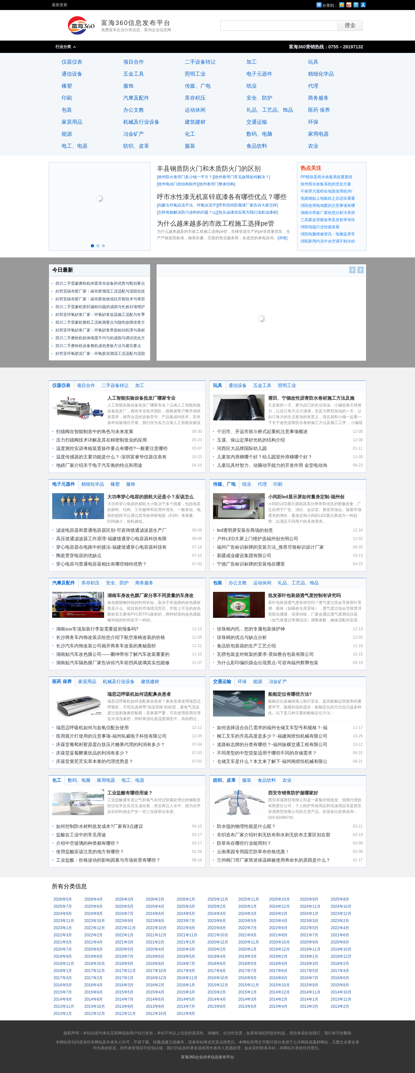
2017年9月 (186, 970)
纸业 (251, 86)
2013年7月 (186, 1006)
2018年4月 (278, 963)
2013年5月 (247, 1006)
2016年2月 (155, 985)
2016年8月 (278, 978)
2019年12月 (279, 949)
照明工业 (195, 74)
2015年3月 (186, 992)
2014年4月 (217, 999)
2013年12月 (341, 999)
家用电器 (318, 134)
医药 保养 (319, 110)
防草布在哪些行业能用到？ (244, 843)
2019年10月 (341, 949)
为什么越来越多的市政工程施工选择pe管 (215, 223)
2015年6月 (93, 992)
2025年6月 (93, 906)
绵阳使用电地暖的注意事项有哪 (328, 205)
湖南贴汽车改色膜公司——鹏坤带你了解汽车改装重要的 (113, 654)
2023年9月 (124, 920)
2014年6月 (155, 999)
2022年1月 (124, 935)
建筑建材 (195, 122)
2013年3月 (309, 1006)
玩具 (313, 62)
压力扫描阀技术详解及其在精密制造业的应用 (101, 440)
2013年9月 (124, 1006)
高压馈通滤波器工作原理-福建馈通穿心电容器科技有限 (111, 538)
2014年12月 (279, 992)
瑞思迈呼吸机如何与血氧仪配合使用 (92, 727)
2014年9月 (62, 999)
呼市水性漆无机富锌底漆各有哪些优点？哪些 (222, 196)
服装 (190, 146)
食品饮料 (256, 146)
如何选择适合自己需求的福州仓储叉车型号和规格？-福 (272, 727)
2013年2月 (340, 1006)
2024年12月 (279, 906)
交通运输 (256, 122)
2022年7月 (247, 928)
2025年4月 (155, 906)
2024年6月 (155, 913)
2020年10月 (279, 942)
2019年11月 (310, 949)
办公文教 (133, 110)
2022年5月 (309, 928)
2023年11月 (63, 920)
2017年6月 (278, 970)
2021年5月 (62, 942)
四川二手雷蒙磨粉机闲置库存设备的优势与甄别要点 (100, 283)
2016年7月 (309, 978)
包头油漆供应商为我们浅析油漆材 (248, 212)
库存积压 (195, 98)
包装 (67, 110)
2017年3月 (62, 978)
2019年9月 (62, 956)
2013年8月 (155, 1006)
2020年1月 (247, 949)
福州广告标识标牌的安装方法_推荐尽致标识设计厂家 (270, 547)
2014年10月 (341, 992)
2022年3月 (62, 935)
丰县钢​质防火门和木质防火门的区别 (209, 168)
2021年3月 (124, 942)
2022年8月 (217, 928)
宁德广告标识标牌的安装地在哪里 (251, 564)
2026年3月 (124, 899)
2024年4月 (217, 913)
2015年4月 (155, 992)
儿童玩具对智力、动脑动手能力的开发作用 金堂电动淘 (272, 465)
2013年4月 (278, 1006)
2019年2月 (278, 956)
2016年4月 (93, 985)
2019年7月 (124, 956)
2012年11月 (125, 1013)
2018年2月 (340, 963)
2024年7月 (124, 913)
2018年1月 (62, 970)
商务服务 (318, 98)
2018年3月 (309, 963)
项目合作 (133, 62)
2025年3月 (186, 906)
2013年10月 (94, 1006)
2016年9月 (247, 978)
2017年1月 (124, 978)
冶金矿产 (133, 134)
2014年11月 (310, 992)
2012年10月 (156, 1013)
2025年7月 (62, 906)
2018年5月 (247, 963)
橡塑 (67, 86)
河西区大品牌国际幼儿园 (242, 448)
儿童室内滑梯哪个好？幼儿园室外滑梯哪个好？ (264, 456)
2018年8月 (155, 963)
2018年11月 (63, 963)
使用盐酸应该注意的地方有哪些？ (90, 851)
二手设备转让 (200, 62)
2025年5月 (124, 906)
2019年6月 (155, 956)
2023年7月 (186, 920)
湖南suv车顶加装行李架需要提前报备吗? (97, 628)
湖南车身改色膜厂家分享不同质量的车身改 (150, 595)
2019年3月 (247, 956)
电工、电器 (75, 146)
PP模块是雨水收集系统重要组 (326, 177)
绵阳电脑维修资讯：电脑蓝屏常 (328, 234)
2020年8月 (340, 942)
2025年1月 (247, 906)
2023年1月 (62, 928)
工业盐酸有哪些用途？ (130, 792)
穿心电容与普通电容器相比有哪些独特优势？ (101, 564)
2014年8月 (93, 999)
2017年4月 (340, 970)
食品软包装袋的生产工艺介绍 (246, 645)
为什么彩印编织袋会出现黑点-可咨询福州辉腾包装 (267, 662)
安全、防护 (259, 98)
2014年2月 (278, 999)
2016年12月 (156, 978)
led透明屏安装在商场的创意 (245, 530)
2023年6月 (217, 920)
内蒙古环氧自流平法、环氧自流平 (187, 205)
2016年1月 (186, 985)
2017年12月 (94, 970)
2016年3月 (124, 985)
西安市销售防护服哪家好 (293, 792)
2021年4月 (93, 942)
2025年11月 (248, 899)
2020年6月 (93, 949)
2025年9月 (309, 899)
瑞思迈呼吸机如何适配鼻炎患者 (139, 694)
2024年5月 (186, 913)
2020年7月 (62, 949)
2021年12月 (156, 935)
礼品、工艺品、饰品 (269, 110)
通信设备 (72, 74)
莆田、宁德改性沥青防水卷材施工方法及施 (311, 398)
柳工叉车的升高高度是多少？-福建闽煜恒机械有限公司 (272, 736)
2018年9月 (124, 963)
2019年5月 (186, 956)
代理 (313, 86)
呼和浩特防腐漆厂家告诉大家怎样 (248, 205)
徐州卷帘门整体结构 (216, 184)
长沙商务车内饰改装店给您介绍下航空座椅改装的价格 (110, 637)
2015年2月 (217, 992)
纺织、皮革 (136, 146)
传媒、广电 (198, 86)
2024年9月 (62, 913)
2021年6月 (340, 935)
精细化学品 (321, 74)
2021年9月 (247, 935)
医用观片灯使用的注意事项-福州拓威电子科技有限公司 (111, 736)
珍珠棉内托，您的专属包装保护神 (251, 628)
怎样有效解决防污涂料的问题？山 (187, 212)
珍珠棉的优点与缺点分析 (242, 637)
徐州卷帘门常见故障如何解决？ (242, 177)
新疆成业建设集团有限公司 (244, 555)
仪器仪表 (72, 62)
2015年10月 (279, 985)
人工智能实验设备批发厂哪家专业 (141, 398)
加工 (251, 62)
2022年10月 (156, 928)
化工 (190, 134)
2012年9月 (186, 1013)
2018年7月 (186, 963)
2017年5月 (309, 970)
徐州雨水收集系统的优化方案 (326, 184)
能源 (67, 134)
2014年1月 (309, 999)
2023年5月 (247, 920)
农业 (313, 146)
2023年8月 (155, 920)
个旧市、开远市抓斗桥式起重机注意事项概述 (262, 431)
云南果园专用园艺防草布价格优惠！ (253, 851)
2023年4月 (278, 920)
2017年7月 (247, 970)
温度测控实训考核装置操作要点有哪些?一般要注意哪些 (112, 448)
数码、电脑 (259, 134)
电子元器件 (259, 74)
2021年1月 (186, 942)
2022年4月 (340, 928)
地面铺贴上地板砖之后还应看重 (328, 198)
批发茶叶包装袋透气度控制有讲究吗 (304, 595)
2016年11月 (187, 978)
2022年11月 (125, 928)
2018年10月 (94, 963)
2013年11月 (63, 1006)
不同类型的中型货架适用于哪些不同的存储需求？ (267, 752)
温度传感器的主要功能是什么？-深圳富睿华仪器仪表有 (111, 456)
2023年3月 (309, 920)
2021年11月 (187, 935)
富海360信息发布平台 (136, 22)
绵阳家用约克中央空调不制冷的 (328, 241)
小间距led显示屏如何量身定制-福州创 (306, 496)
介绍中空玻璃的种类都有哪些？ (88, 843)
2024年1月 (309, 913)
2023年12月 (341, 913)
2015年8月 (340, 985)
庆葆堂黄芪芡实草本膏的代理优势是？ (94, 761)
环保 (313, 122)
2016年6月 (340, 978)
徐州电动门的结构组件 (177, 184)
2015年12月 (218, 985)
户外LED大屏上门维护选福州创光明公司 (257, 538)
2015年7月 (62, 992)
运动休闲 (195, 110)
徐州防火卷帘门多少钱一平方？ (185, 177)
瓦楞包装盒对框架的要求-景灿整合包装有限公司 (265, 654)
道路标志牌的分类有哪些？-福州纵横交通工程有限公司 (272, 744)
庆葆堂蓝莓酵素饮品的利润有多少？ (92, 752)
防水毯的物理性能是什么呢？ (246, 826)
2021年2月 (155, 942)
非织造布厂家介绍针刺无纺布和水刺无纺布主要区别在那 (273, 834)
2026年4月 (93, 899)
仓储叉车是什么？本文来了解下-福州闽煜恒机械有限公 (272, 761)
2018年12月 (341, 956)
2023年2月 (340, 920)
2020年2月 (217, 949)
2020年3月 (186, 949)
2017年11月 (125, 970)
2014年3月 (247, 999)
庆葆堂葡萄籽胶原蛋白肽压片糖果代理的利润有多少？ (110, 744)
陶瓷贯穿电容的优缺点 (78, 555)
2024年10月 (341, 906)
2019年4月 (217, 956)
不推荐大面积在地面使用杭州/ (326, 191)
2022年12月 (94, 928)
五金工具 (133, 74)
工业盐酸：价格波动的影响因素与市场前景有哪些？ (108, 860)
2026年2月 (155, 899)
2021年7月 (309, 935)
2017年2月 (93, 978)
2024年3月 (247, 913)
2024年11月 (310, 906)
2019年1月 (309, 956)
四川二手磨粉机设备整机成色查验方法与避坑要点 (98, 345)
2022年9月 (186, 928)
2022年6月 (278, 928)
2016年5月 (62, 985)
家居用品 (72, 122)
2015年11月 (248, 985)
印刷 (67, 98)
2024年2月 (278, 913)
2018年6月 (217, 963)
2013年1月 (62, 1013)
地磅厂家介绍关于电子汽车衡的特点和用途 (99, 465)
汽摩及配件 (136, 98)
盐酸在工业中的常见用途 (81, 834)
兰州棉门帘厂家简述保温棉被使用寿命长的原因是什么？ (273, 860)
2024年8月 (93, 913)
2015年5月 (124, 992)
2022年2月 (93, 935)
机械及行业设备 (141, 122)
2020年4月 (155, 949)
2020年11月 (248, 942)
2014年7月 (124, 999)
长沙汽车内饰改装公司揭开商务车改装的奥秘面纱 (106, 645)
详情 (282, 238)
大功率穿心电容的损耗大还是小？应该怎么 (150, 496)
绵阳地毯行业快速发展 (320, 227)
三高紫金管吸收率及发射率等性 (328, 220)
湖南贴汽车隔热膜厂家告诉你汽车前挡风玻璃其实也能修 (113, 662)
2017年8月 (217, 970)
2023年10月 (94, 920)
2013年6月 (217, 1006)
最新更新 (59, 5)
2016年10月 (218, 978)
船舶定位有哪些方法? (290, 694)
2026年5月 (62, 899)
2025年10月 (279, 899)
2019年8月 (93, 956)
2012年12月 (94, 1013)
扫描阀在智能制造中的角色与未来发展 (94, 431)
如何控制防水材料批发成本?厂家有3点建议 (99, 826)
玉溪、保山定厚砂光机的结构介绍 (251, 440)
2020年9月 (309, 942)
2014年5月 (186, 999)
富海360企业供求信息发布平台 (207, 1057)
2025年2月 (217, 906)
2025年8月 (340, 899)
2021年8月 (278, 935)
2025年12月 (218, 899)
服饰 (128, 86)
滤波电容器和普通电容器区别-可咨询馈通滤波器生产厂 (111, 530)
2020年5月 (124, 949)
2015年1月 (247, 992)
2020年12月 (218, 942)
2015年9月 (309, 985)
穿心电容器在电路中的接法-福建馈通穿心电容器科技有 (111, 547)
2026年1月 (186, 899)
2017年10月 (156, 970)
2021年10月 (218, 935)
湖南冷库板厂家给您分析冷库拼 (328, 212)
